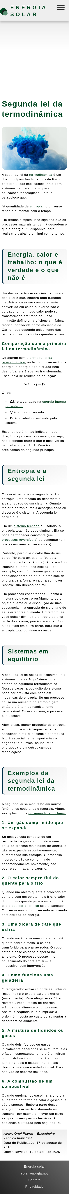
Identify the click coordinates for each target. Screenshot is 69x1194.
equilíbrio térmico (25, 906)
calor (44, 254)
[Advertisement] (34, 58)
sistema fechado (27, 526)
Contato (34, 1180)
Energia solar (28, 11)
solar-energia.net (34, 1173)
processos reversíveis (19, 539)
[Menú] (61, 8)
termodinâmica (40, 174)
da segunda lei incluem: (47, 813)
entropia (36, 206)
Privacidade (34, 1186)
